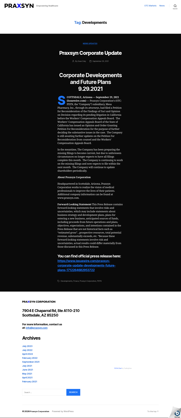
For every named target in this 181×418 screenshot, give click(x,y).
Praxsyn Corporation (89, 281)
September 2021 (31, 362)
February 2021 (30, 381)
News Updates (90, 44)
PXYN (100, 281)
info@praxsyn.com (37, 328)
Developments (67, 281)
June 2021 (28, 370)
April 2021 (28, 377)
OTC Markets (150, 5)
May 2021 (27, 373)
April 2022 (28, 354)
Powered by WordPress (64, 411)
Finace (76, 281)
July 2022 (28, 350)
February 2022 (30, 358)
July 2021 (27, 366)
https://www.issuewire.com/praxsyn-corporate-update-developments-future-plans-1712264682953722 (88, 265)
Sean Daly (81, 61)
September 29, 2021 (100, 61)
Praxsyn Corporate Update (90, 52)
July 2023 (28, 346)
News (162, 5)
